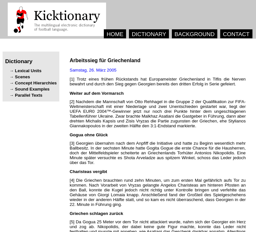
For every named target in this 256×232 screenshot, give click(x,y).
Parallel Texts (28, 95)
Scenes (22, 76)
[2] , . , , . (158, 113)
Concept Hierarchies (36, 83)
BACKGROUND (194, 34)
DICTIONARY (149, 34)
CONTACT (236, 34)
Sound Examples (32, 89)
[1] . (158, 81)
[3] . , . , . (158, 153)
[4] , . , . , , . (158, 192)
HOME (115, 34)
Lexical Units (28, 70)
